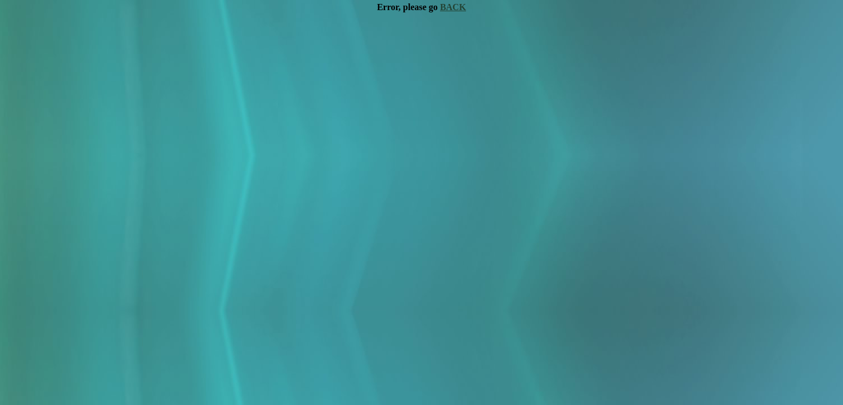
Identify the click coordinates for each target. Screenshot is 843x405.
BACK (453, 7)
